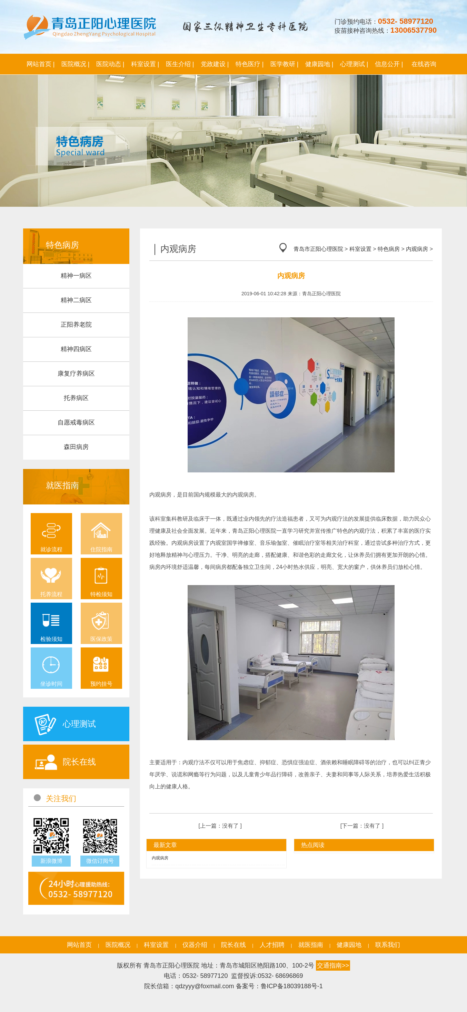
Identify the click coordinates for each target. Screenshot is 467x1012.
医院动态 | (110, 64)
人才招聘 (272, 944)
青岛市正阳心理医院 (318, 249)
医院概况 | (75, 64)
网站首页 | (41, 64)
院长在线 (233, 944)
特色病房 (389, 249)
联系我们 (387, 944)
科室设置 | (145, 64)
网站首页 (79, 944)
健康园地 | (319, 64)
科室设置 (360, 249)
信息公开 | (389, 64)
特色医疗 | (250, 64)
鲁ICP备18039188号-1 (292, 986)
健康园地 (349, 944)
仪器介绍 (194, 944)
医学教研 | (284, 64)
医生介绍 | (180, 64)
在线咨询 (423, 64)
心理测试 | (354, 64)
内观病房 (417, 249)
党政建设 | (215, 64)
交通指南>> (333, 965)
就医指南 (310, 944)
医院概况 (118, 944)
